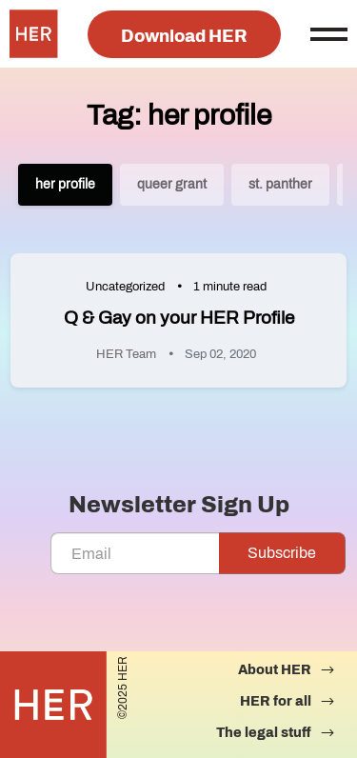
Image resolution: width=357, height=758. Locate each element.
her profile (65, 184)
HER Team (126, 354)
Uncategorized (125, 286)
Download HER (184, 36)
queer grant (172, 184)
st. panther (280, 184)
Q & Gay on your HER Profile (179, 318)
